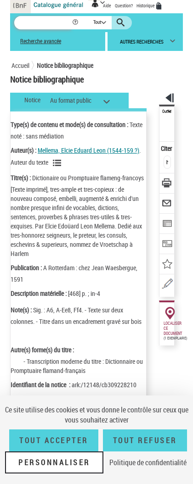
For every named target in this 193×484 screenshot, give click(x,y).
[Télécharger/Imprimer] (167, 184)
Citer (167, 148)
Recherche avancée (40, 41)
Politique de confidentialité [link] (148, 462)
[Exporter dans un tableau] (167, 224)
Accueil (20, 65)
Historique (146, 5)
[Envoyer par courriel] (167, 204)
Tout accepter (53, 440)
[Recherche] (43, 22)
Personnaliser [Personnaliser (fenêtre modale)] (54, 462)
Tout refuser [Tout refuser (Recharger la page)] (145, 440)
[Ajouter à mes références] (167, 265)
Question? (124, 5)
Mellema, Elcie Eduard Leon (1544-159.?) (88, 150)
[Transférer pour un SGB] (167, 244)
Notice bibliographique (65, 65)
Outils (166, 111)
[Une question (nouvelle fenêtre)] (167, 285)
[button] (76, 22)
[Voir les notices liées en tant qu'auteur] (58, 162)
